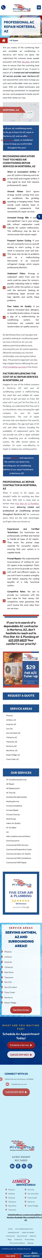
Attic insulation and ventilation (18, 838)
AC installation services (15, 367)
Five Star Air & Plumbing (27, 503)
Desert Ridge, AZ (13, 757)
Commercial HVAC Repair (16, 864)
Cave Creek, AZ (12, 761)
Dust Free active (12, 842)
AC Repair (10, 786)
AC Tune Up (10, 794)
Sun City (9, 730)
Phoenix (9, 717)
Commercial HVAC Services (17, 847)
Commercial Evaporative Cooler (19, 851)
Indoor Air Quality (13, 825)
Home (11, 1229)
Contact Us (18, 1239)
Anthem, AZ (11, 722)
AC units (25, 62)
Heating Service (12, 803)
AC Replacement (13, 790)
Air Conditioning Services (16, 781)
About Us (32, 1236)
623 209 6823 (17, 639)
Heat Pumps (11, 821)
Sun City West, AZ (13, 735)
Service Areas (22, 1236)
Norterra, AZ (11, 748)
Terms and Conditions (17, 1242)
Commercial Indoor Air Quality (18, 855)
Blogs (10, 1239)
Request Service (31, 1256)
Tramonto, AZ (11, 743)
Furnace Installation (14, 807)
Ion (7, 834)
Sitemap (29, 1242)
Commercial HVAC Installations (18, 860)
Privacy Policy (29, 1239)
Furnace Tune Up (13, 816)
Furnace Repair (12, 812)
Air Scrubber (11, 829)
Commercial (11, 1236)
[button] (39, 7)
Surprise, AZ (11, 726)
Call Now (10, 1256)
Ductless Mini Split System (16, 799)
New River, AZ (11, 752)
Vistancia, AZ (11, 739)
